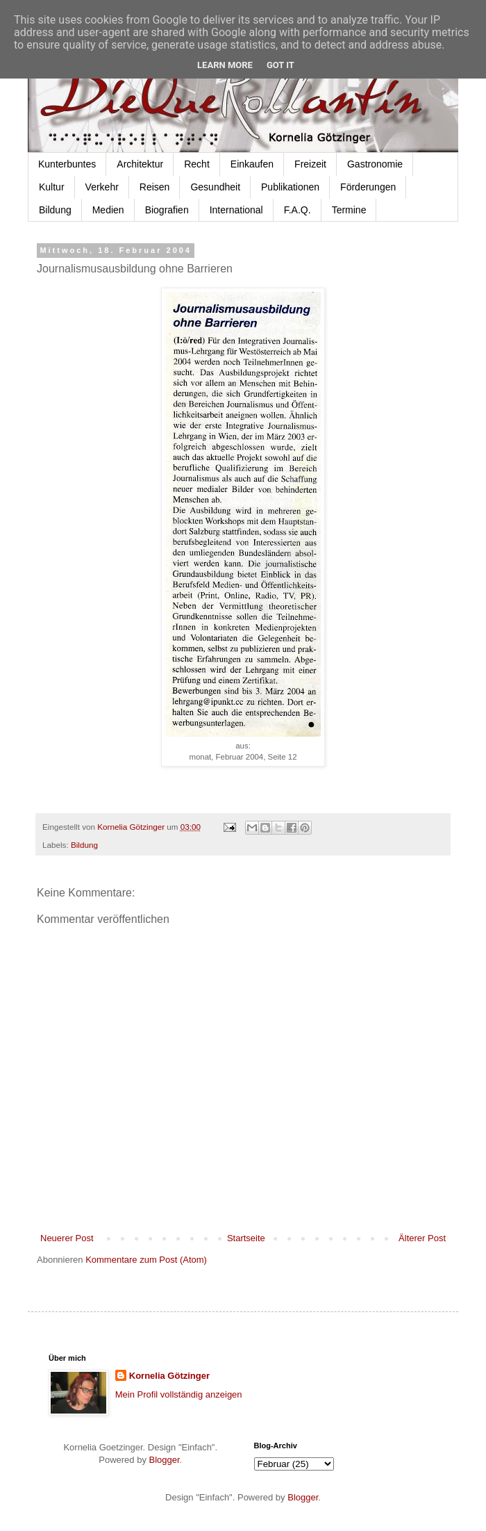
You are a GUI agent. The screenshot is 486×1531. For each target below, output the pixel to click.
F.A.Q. (297, 209)
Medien (108, 209)
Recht (197, 164)
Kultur (52, 187)
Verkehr (102, 187)
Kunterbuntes (67, 164)
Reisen (155, 187)
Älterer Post (422, 1238)
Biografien (167, 209)
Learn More (225, 65)
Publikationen (290, 187)
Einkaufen (252, 164)
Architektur (140, 164)
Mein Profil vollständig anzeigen (178, 1394)
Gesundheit (215, 187)
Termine (349, 209)
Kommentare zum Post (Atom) (146, 1259)
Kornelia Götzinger (169, 1375)
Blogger (164, 1460)
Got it (280, 65)
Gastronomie (375, 164)
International (236, 209)
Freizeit (310, 164)
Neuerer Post (67, 1238)
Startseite (246, 1238)
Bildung (55, 209)
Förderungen (368, 187)
